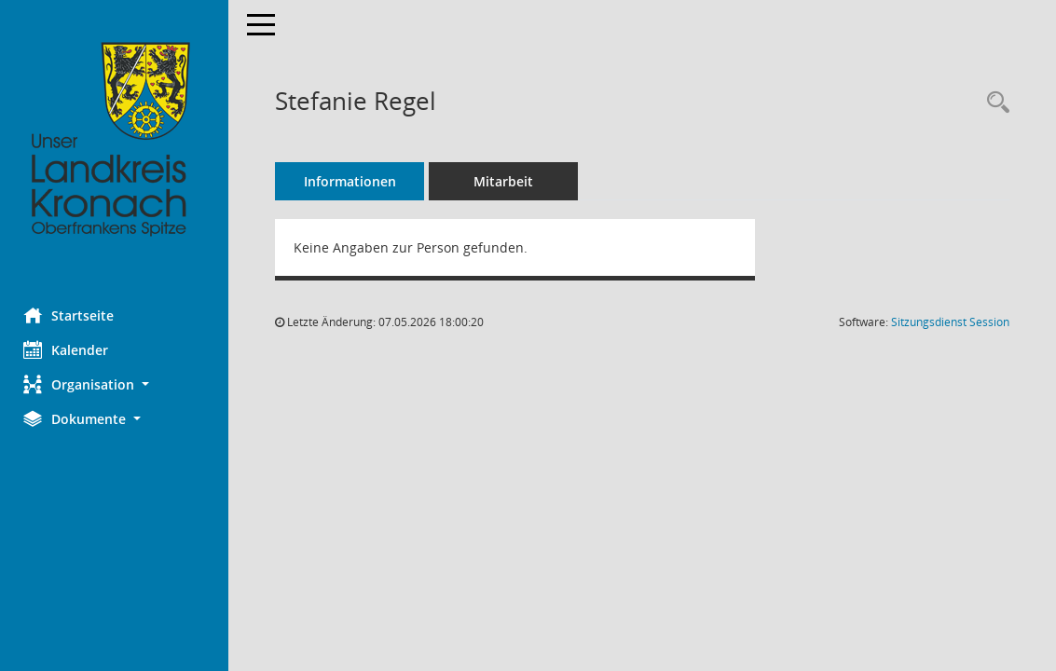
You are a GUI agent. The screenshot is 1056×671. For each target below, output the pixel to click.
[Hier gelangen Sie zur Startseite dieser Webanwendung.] (116, 140)
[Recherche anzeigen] (993, 103)
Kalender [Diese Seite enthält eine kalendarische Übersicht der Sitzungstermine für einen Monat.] (70, 349)
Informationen (355, 181)
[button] (116, 384)
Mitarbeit (508, 181)
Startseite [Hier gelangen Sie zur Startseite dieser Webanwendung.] (73, 315)
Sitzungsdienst (950, 322)
